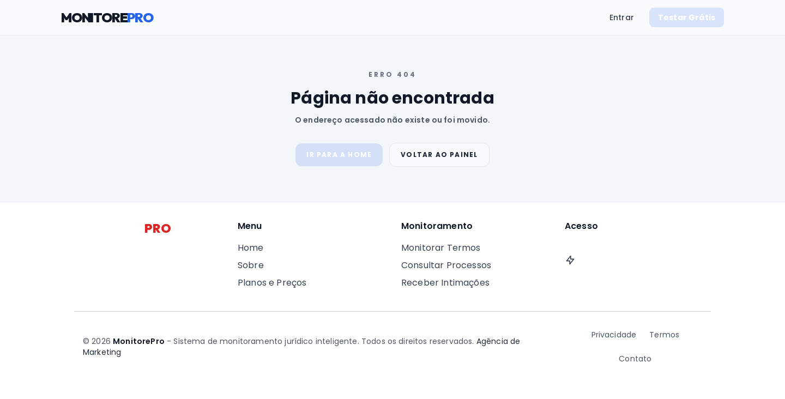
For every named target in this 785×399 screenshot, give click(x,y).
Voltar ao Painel (439, 154)
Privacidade (614, 334)
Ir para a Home (339, 154)
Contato (635, 358)
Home (251, 247)
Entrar (621, 17)
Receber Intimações (445, 282)
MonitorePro (139, 341)
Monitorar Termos (441, 247)
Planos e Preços (272, 282)
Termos (664, 334)
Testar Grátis (686, 17)
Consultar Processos (446, 265)
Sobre (251, 265)
